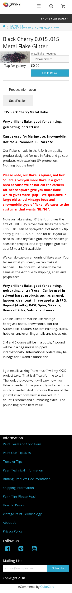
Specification (17, 100)
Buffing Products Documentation (26, 479)
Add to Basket (50, 73)
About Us (9, 522)
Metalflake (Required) (44, 53)
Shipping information (18, 488)
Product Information (22, 89)
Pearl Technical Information (23, 470)
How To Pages (13, 505)
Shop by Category (55, 18)
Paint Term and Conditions (22, 444)
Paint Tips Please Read (19, 496)
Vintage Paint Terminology (22, 514)
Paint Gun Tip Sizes (17, 453)
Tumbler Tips (12, 461)
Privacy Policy (12, 531)
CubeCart (47, 587)
